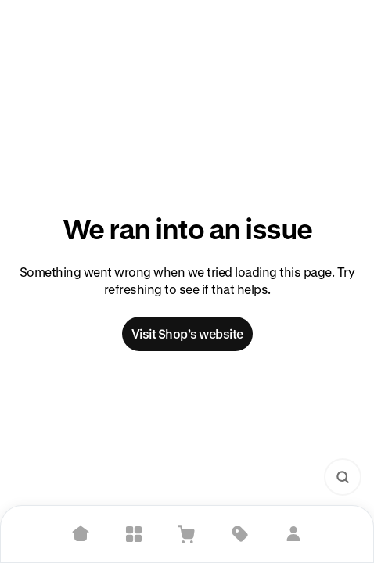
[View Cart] (187, 534)
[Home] (80, 534)
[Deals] (240, 534)
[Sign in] (293, 534)
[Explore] (134, 534)
